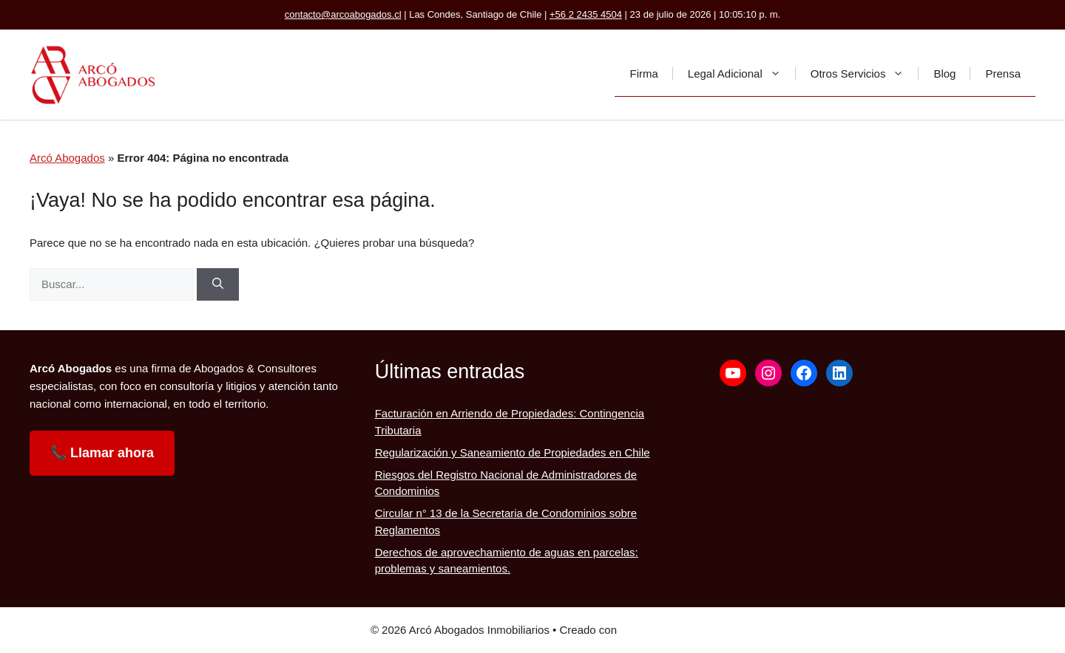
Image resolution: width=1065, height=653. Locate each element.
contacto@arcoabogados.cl (343, 14)
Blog (944, 73)
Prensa (1003, 73)
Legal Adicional (742, 74)
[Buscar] (218, 284)
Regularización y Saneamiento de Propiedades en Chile (512, 452)
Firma (643, 73)
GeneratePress (657, 629)
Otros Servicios (865, 74)
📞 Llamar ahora (102, 452)
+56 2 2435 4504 (586, 14)
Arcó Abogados (67, 157)
